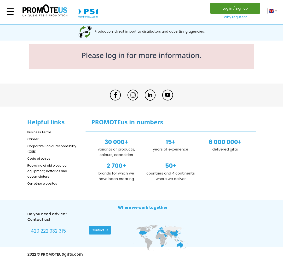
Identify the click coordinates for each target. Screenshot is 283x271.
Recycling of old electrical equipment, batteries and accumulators (50, 171)
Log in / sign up (234, 8)
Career (33, 138)
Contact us (101, 231)
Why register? (234, 17)
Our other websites (44, 183)
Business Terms (41, 131)
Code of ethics (40, 158)
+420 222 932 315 (48, 231)
